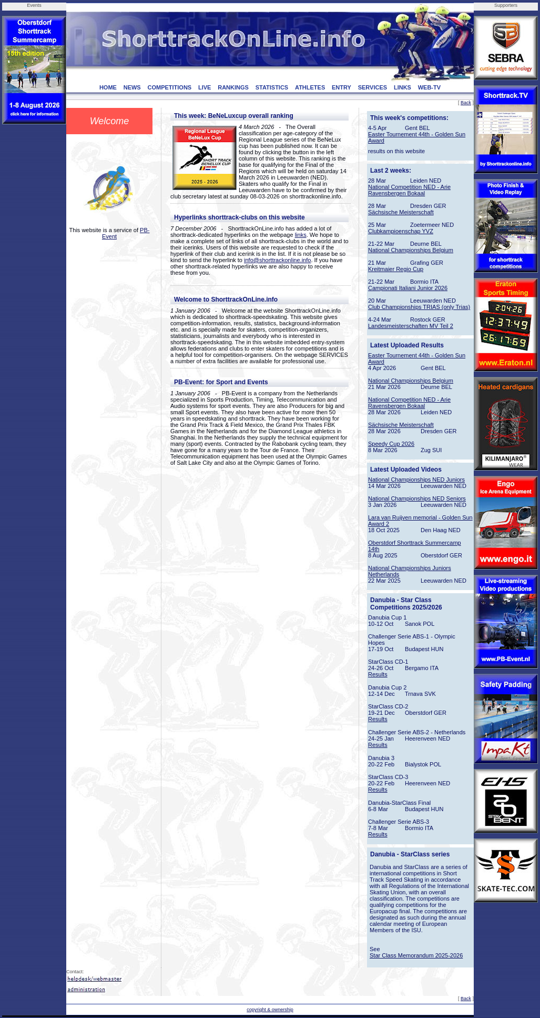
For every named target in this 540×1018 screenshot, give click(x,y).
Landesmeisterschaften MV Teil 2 (410, 326)
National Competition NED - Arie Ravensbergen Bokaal (409, 190)
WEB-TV (429, 87)
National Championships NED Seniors (417, 498)
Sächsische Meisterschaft (401, 212)
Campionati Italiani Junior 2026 (407, 288)
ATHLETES (310, 87)
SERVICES (372, 87)
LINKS (402, 87)
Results (378, 674)
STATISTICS (272, 87)
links (301, 235)
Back (466, 102)
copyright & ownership (270, 1009)
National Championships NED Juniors (416, 479)
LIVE (204, 87)
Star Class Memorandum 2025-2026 (416, 955)
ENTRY (341, 87)
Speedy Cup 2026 (391, 444)
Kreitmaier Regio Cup (395, 269)
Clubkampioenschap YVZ (400, 231)
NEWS (132, 87)
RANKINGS (233, 87)
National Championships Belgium (410, 250)
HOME (108, 87)
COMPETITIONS (169, 87)
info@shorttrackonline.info (277, 260)
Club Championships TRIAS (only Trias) (419, 307)
